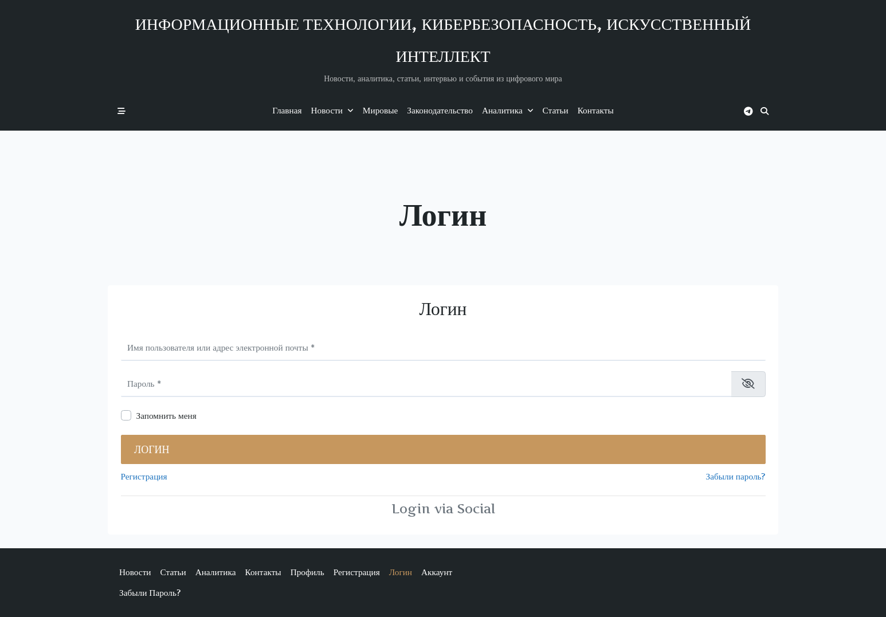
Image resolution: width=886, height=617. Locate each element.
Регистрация (144, 476)
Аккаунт (436, 572)
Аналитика (508, 110)
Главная (286, 110)
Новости (332, 110)
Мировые (380, 110)
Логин (152, 449)
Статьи (556, 110)
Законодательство (440, 110)
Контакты (596, 110)
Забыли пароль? (735, 476)
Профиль (307, 572)
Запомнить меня (166, 415)
